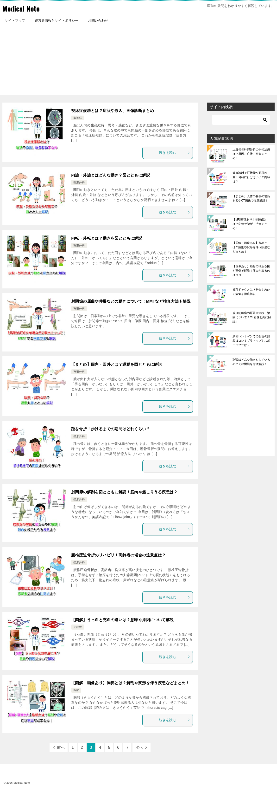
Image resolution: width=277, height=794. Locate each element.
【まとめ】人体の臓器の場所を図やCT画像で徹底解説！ (251, 198)
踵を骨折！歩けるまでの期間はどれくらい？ (110, 429)
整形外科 (79, 182)
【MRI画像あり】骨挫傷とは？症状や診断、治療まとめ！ (250, 224)
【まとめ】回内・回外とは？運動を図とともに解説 (116, 364)
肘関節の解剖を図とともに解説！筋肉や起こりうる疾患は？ (124, 492)
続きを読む (174, 153)
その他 (77, 627)
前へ (61, 747)
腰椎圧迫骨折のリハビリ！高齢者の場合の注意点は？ (118, 555)
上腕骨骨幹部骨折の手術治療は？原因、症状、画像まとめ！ (251, 154)
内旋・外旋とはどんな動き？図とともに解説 (110, 175)
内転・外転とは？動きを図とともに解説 (106, 238)
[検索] (241, 120)
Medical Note (21, 8)
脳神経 (77, 118)
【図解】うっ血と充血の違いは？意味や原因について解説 (122, 620)
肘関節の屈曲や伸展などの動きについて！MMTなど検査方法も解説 (131, 301)
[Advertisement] (138, 61)
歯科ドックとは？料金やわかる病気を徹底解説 (251, 292)
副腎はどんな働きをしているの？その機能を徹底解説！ (251, 362)
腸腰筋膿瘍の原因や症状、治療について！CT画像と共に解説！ (252, 317)
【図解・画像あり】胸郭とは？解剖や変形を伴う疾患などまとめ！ (130, 683)
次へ (139, 747)
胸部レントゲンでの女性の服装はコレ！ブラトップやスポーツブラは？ (251, 341)
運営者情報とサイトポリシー (56, 20)
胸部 (76, 690)
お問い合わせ (98, 20)
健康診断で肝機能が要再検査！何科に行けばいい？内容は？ (251, 177)
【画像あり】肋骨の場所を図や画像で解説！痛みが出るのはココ (251, 271)
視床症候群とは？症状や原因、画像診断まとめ (112, 111)
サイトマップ (15, 20)
